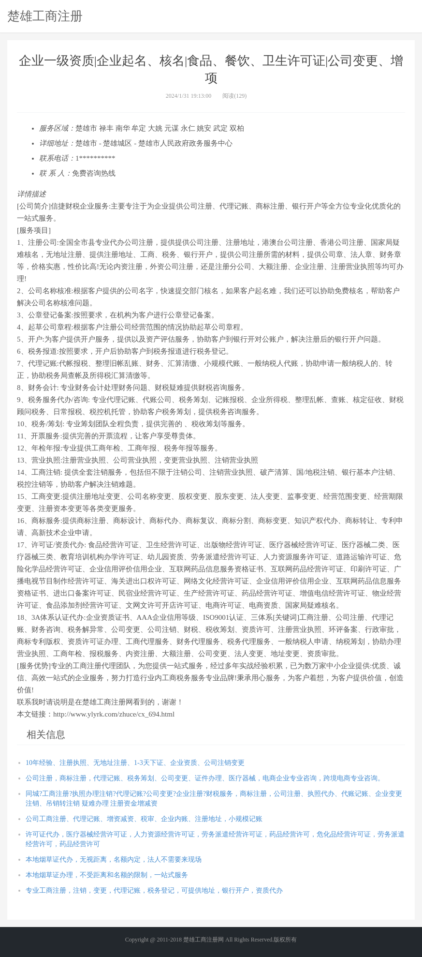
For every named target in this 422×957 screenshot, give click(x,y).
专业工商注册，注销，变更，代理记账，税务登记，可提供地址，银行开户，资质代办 (154, 890)
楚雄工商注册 (45, 16)
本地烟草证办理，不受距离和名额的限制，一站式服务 (107, 875)
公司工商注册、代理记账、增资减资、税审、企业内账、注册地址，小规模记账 (144, 818)
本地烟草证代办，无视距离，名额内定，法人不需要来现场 (114, 859)
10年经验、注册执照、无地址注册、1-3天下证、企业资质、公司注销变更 (135, 762)
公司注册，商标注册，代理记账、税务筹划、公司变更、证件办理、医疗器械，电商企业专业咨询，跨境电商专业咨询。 (205, 778)
